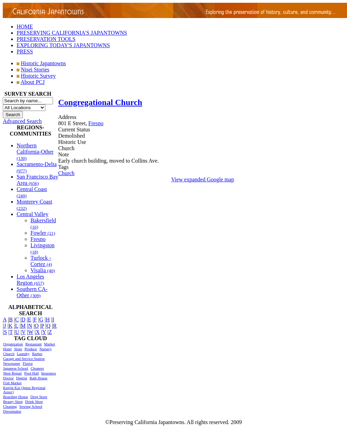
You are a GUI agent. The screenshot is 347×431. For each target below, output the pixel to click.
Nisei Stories (35, 69)
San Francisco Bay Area (37, 180)
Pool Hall (31, 373)
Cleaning (10, 406)
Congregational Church (100, 102)
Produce (31, 349)
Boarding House (15, 397)
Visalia (42, 270)
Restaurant (33, 344)
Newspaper (11, 363)
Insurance (48, 373)
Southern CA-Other (32, 292)
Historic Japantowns (43, 63)
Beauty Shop (13, 401)
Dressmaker (12, 411)
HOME (25, 26)
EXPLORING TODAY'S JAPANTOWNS (63, 45)
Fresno (38, 239)
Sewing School (30, 406)
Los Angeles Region (30, 280)
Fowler (42, 233)
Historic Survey (38, 76)
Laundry (23, 354)
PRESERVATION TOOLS (46, 39)
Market (49, 344)
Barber (37, 354)
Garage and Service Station (24, 358)
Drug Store (38, 397)
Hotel (7, 349)
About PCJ (32, 82)
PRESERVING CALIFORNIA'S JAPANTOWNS (72, 33)
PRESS (25, 51)
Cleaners (37, 368)
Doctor (8, 378)
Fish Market (12, 383)
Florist (28, 363)
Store (18, 349)
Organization (13, 344)
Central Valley (32, 214)
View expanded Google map (202, 179)
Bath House (38, 378)
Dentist (21, 378)
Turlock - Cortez (41, 261)
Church (8, 354)
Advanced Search (22, 121)
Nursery (45, 349)
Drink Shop (34, 401)
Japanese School (15, 368)
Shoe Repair (12, 373)
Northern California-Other (35, 152)
